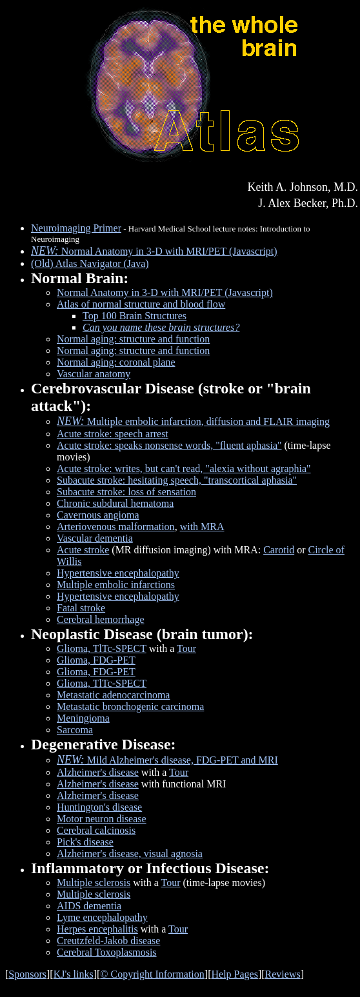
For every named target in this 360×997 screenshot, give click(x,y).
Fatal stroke (81, 607)
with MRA (202, 526)
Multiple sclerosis (93, 882)
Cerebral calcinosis (96, 830)
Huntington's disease (99, 807)
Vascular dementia (95, 538)
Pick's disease (85, 841)
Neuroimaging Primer (76, 227)
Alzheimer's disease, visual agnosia (130, 853)
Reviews (283, 974)
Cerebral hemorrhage (100, 619)
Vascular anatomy (93, 373)
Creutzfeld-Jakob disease (108, 940)
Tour (186, 648)
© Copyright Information (152, 974)
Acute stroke (83, 549)
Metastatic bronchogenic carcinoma (130, 706)
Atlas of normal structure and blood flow (141, 304)
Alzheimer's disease (98, 772)
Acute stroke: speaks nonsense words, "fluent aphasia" (169, 445)
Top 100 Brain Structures (134, 315)
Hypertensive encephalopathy (118, 573)
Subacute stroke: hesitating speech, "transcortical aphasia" (177, 480)
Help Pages (234, 974)
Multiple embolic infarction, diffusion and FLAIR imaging (193, 421)
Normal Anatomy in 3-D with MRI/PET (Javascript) (154, 251)
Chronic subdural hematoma (115, 503)
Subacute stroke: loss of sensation (126, 491)
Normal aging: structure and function (133, 338)
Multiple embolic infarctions (116, 584)
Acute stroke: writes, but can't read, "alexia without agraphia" (184, 468)
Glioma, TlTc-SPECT (101, 648)
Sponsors (27, 974)
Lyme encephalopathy (102, 917)
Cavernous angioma (98, 514)
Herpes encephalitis (97, 928)
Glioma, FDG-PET (96, 660)
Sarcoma (75, 729)
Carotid (278, 549)
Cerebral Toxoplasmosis (107, 952)
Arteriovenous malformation (116, 526)
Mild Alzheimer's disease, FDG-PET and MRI (167, 760)
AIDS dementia (89, 905)
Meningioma (83, 718)
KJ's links (74, 974)
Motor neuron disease (101, 818)
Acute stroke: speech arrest (112, 433)
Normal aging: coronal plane (116, 362)
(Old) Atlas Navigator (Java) (90, 263)
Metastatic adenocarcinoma (113, 694)
